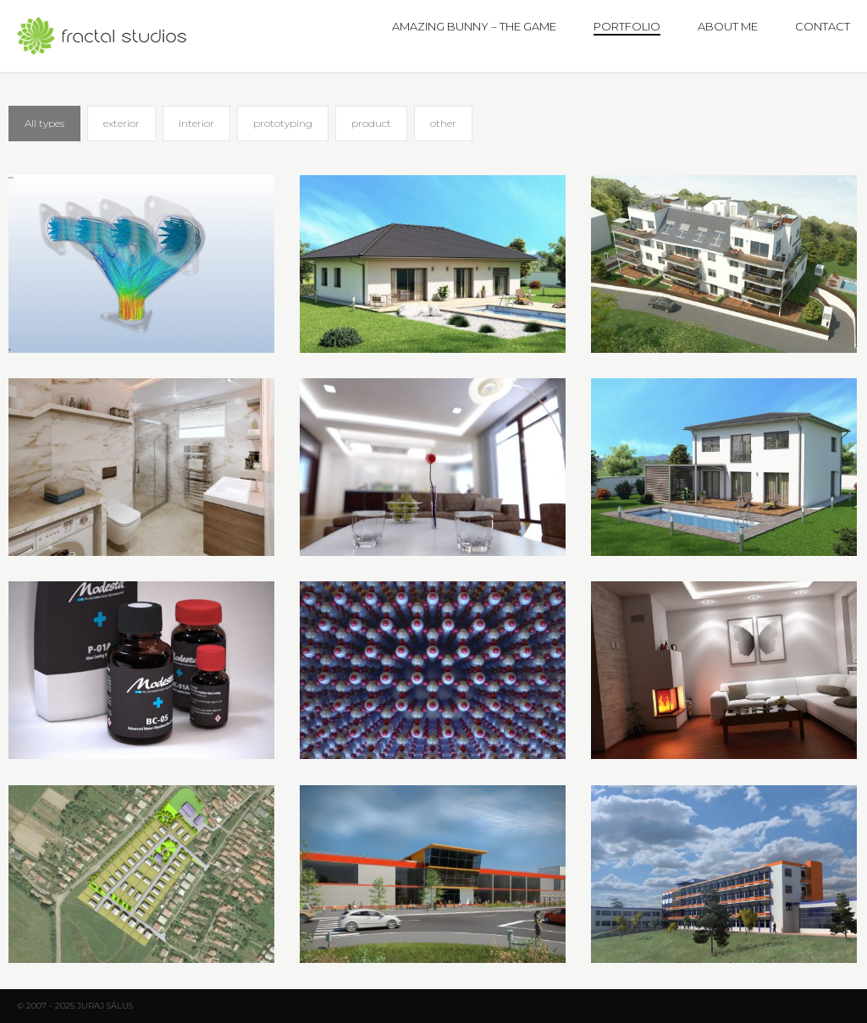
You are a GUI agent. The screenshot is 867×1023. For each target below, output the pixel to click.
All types (44, 123)
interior (196, 123)
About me (728, 26)
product (371, 123)
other (443, 123)
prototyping (282, 123)
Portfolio (627, 26)
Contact (822, 26)
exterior (121, 123)
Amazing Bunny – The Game (474, 26)
